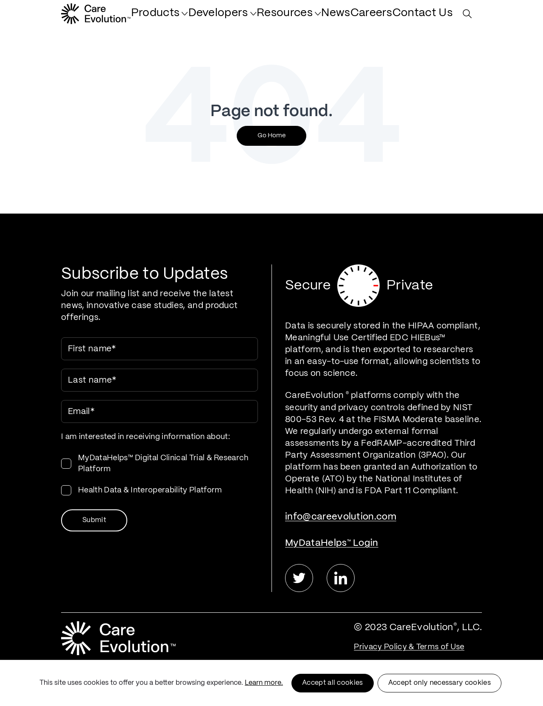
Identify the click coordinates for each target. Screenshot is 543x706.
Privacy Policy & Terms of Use (409, 647)
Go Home (271, 136)
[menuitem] (211, 18)
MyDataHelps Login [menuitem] (331, 543)
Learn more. (264, 683)
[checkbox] (159, 474)
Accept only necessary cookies (439, 683)
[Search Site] (469, 18)
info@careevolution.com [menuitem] (340, 516)
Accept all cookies (332, 683)
